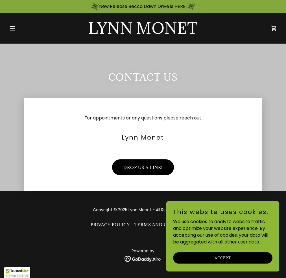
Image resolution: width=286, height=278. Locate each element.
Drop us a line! (143, 167)
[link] (143, 32)
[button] (27, 28)
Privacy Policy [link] (110, 224)
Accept (223, 257)
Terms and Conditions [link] (164, 224)
